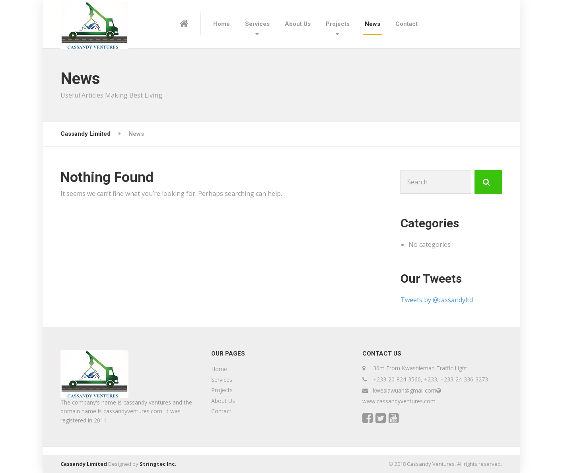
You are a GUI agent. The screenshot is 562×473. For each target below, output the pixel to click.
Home (221, 23)
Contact (406, 23)
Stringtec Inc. (158, 463)
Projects (338, 23)
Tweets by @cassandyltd (437, 299)
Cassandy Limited (83, 463)
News (372, 23)
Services (257, 23)
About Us (298, 23)
